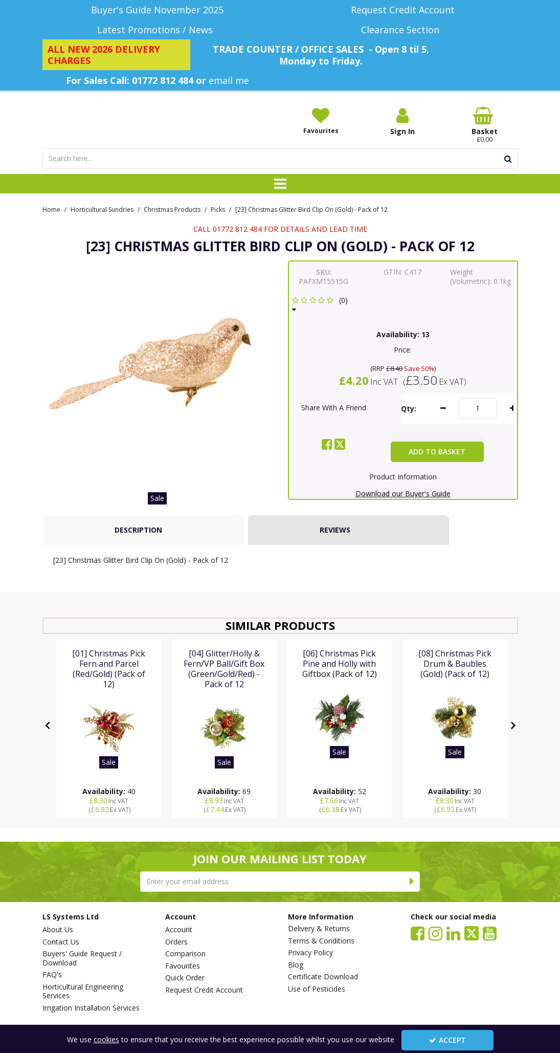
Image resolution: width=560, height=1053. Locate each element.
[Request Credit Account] (403, 10)
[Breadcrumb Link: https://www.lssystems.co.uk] (51, 222)
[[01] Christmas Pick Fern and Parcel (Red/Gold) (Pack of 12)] (108, 698)
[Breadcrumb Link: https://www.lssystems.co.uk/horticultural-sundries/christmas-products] (172, 222)
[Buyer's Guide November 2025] (157, 10)
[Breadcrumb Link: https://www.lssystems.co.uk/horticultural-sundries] (102, 222)
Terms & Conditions (321, 941)
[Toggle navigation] (280, 197)
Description (138, 544)
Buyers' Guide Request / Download (82, 958)
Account (178, 929)
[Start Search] (508, 172)
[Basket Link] (484, 125)
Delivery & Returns (319, 928)
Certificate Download (323, 976)
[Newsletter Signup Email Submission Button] (412, 881)
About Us (57, 929)
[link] (327, 458)
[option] (157, 388)
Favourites (182, 966)
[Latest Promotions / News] (157, 30)
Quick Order (185, 977)
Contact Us (60, 942)
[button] (322, 318)
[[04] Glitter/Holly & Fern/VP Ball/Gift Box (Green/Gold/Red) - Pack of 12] (224, 698)
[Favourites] (320, 121)
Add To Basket (437, 465)
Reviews (335, 544)
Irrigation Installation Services (91, 1008)
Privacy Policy (310, 952)
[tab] (143, 544)
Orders (176, 942)
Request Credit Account (204, 990)
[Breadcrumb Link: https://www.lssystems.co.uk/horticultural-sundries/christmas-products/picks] (218, 222)
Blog (295, 965)
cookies (106, 1039)
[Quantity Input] (477, 422)
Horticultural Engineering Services (82, 991)
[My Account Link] (402, 121)
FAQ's (52, 974)
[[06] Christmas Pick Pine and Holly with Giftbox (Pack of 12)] (339, 687)
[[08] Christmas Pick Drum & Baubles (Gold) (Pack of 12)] (455, 687)
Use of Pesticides (316, 989)
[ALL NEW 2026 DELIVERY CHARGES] (116, 54)
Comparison (185, 953)
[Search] (270, 172)
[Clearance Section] (403, 30)
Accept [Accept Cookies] (447, 1040)
